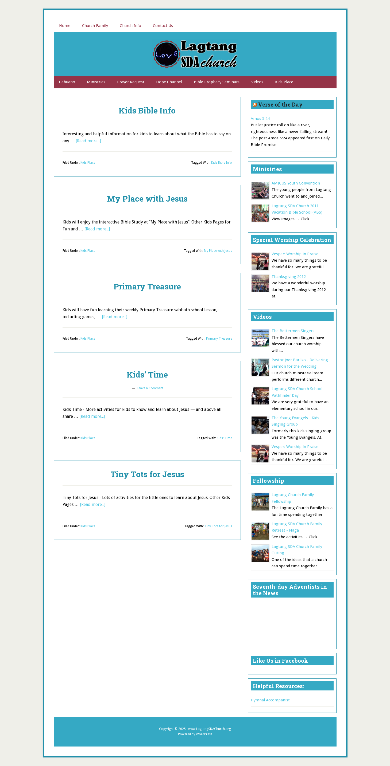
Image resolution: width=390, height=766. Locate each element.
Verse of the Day (280, 104)
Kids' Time (224, 438)
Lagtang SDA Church (195, 54)
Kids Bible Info (147, 110)
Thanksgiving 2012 (289, 276)
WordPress (204, 734)
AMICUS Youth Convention (296, 183)
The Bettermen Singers (293, 330)
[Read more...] (88, 140)
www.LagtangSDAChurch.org (209, 729)
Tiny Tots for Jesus (147, 474)
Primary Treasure (147, 286)
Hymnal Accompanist (270, 700)
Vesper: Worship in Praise (295, 254)
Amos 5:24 (260, 118)
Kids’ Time (147, 374)
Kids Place (87, 162)
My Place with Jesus (147, 198)
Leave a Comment (150, 388)
